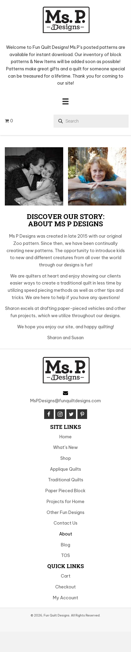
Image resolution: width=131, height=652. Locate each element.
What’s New (65, 447)
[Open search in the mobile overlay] (91, 121)
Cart (65, 576)
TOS (65, 555)
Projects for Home (65, 501)
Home (65, 437)
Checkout (65, 587)
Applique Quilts (65, 469)
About (65, 534)
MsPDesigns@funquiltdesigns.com (65, 400)
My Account (65, 598)
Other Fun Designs (65, 512)
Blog (65, 545)
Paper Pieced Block (65, 490)
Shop (65, 458)
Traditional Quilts (65, 480)
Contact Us (65, 523)
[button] (49, 414)
